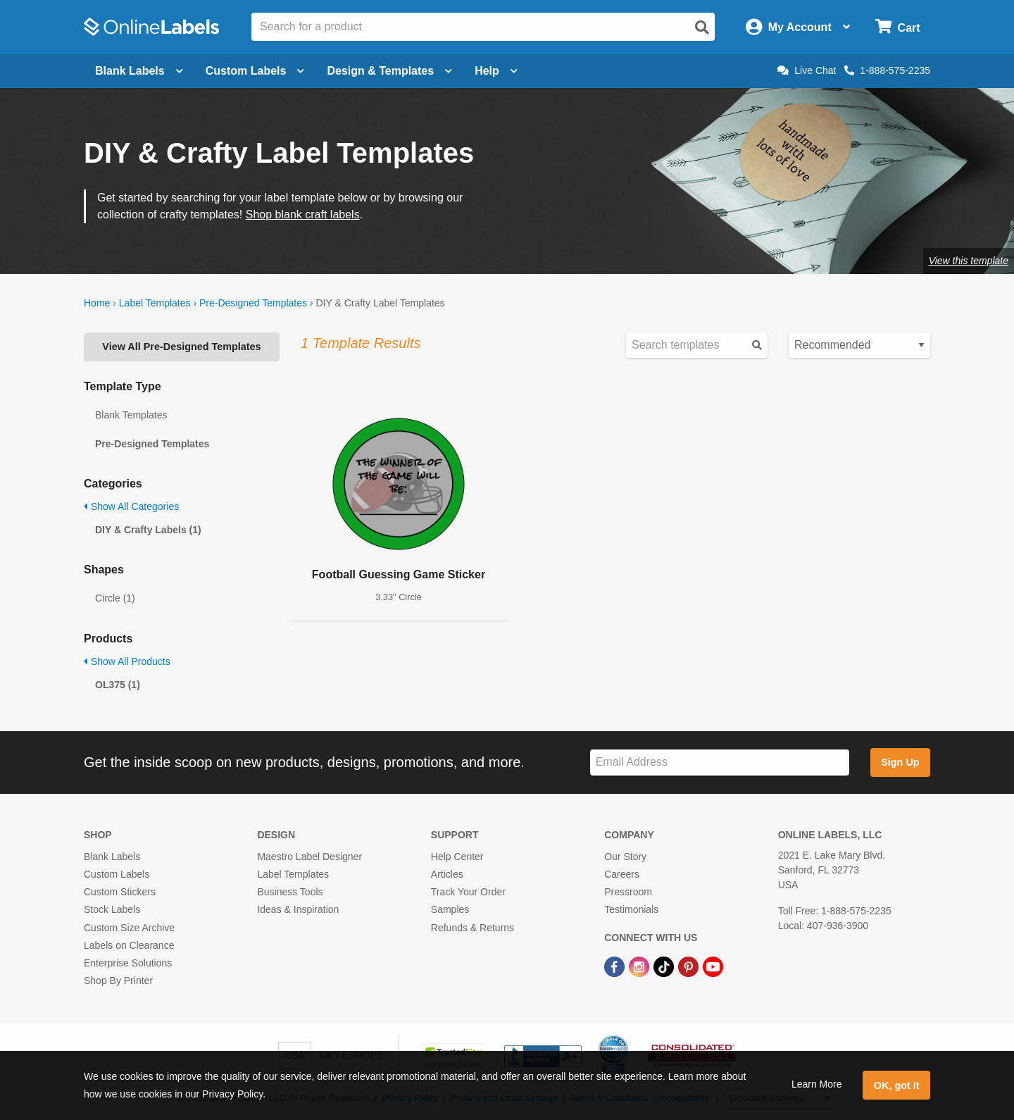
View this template (968, 260)
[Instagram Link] (640, 965)
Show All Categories (131, 506)
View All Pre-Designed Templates (181, 346)
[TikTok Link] (665, 965)
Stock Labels (112, 909)
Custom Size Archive (129, 927)
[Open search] (702, 27)
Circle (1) (115, 598)
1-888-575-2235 (887, 70)
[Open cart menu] (897, 27)
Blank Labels (112, 856)
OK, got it (897, 1085)
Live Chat (806, 70)
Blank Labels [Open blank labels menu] (139, 71)
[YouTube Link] (713, 965)
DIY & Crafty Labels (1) (148, 529)
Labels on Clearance (129, 945)
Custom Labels (116, 874)
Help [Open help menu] (496, 71)
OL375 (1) (117, 684)
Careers (621, 874)
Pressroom (628, 891)
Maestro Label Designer (309, 856)
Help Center (457, 856)
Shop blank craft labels (303, 214)
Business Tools (290, 891)
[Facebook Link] (615, 965)
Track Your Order (468, 891)
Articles (447, 874)
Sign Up (900, 762)
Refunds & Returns (472, 927)
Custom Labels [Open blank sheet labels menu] (255, 71)
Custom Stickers (120, 891)
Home (97, 303)
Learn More (816, 1084)
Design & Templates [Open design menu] (389, 71)
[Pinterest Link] (689, 965)
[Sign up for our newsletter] (719, 762)
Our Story (625, 856)
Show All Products (127, 661)
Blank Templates (131, 415)
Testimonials (631, 909)
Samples (450, 909)
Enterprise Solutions (128, 963)
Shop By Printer (118, 980)
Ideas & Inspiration (298, 909)
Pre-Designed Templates (253, 303)
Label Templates (155, 303)
